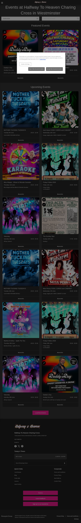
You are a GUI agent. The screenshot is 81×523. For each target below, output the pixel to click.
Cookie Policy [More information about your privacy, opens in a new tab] (42, 59)
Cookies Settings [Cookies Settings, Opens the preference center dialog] (25, 64)
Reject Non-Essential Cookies (36, 69)
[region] (41, 63)
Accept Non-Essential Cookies (54, 69)
